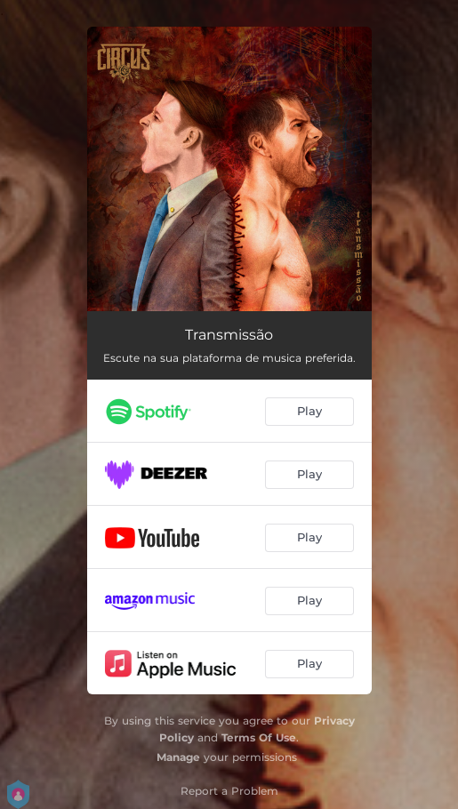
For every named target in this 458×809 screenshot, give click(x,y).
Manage (178, 757)
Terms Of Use (258, 737)
